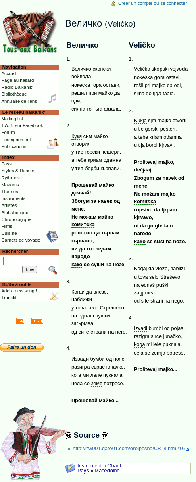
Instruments (13, 198)
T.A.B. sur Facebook (22, 125)
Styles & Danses (18, 170)
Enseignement (16, 139)
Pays (83, 471)
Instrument (89, 466)
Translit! (9, 297)
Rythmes (10, 177)
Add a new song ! (19, 290)
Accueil (8, 73)
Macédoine (107, 471)
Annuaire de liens (19, 101)
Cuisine (9, 233)
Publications (13, 146)
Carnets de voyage (20, 240)
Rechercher (15, 251)
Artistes (9, 205)
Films (6, 226)
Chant (114, 466)
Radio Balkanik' (17, 87)
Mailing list (12, 118)
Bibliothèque (14, 94)
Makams (10, 184)
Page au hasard (17, 80)
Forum (8, 132)
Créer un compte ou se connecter (152, 3)
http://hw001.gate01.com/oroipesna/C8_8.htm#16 (129, 448)
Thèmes (9, 191)
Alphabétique (14, 212)
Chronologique (16, 219)
